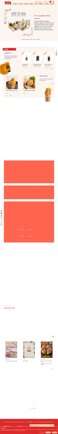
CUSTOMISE (42, 432)
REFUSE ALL (48, 432)
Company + (47, 3)
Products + (15, 3)
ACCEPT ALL (55, 432)
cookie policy (23, 430)
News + (36, 3)
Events (31, 3)
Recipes (20, 3)
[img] (53, 331)
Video (41, 3)
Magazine (26, 3)
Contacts (52, 3)
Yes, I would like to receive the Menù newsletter (38, 425)
